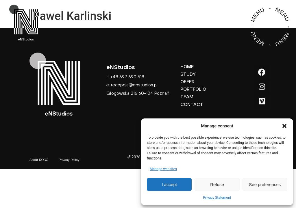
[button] (284, 126)
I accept (169, 184)
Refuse (217, 184)
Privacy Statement (217, 198)
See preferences (265, 184)
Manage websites (163, 169)
